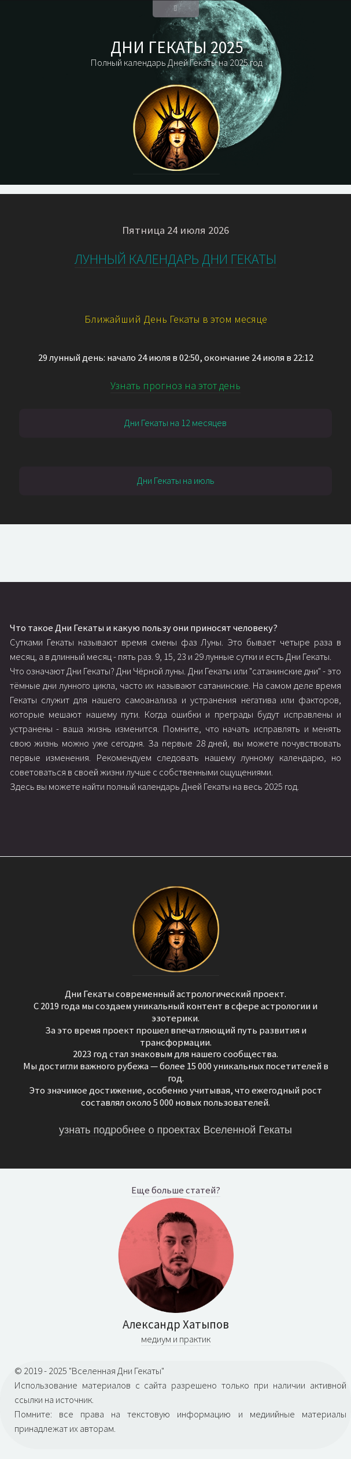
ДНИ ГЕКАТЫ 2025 (176, 47)
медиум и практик (175, 1339)
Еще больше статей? (175, 1190)
